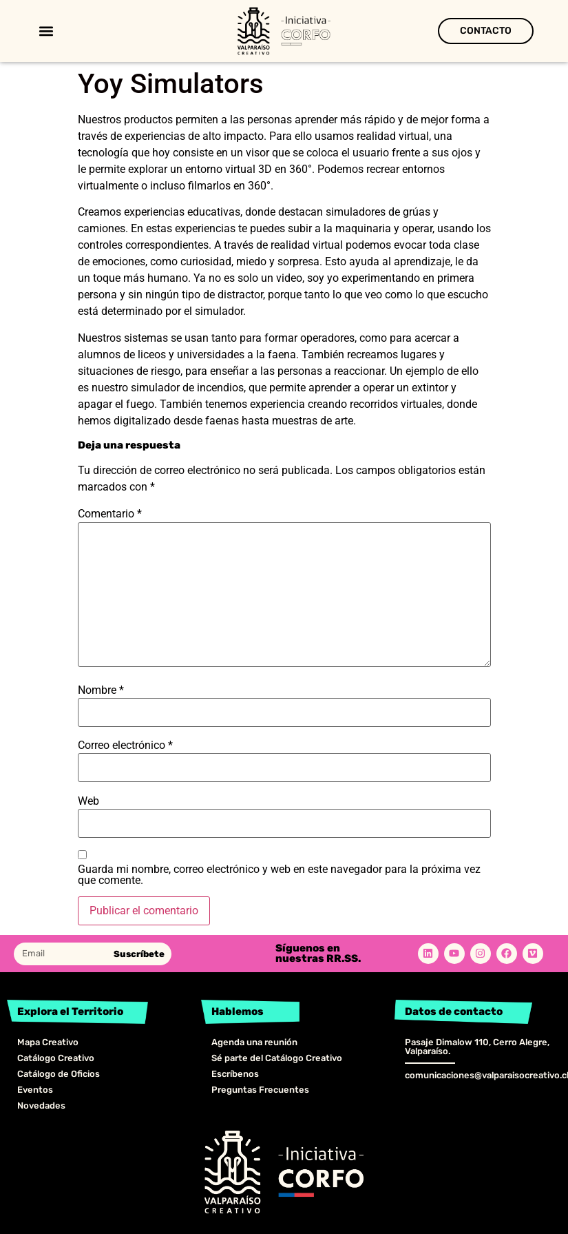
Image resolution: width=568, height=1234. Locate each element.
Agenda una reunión (254, 1042)
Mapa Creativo (47, 1042)
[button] (45, 31)
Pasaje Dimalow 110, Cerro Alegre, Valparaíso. (477, 1046)
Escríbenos (235, 1074)
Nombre (101, 690)
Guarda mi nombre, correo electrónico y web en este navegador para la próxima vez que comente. (279, 875)
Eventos (35, 1089)
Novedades (41, 1105)
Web (88, 801)
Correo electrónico (125, 745)
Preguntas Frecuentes (260, 1089)
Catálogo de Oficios (58, 1074)
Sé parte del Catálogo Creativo (276, 1058)
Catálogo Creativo (55, 1058)
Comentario (110, 514)
